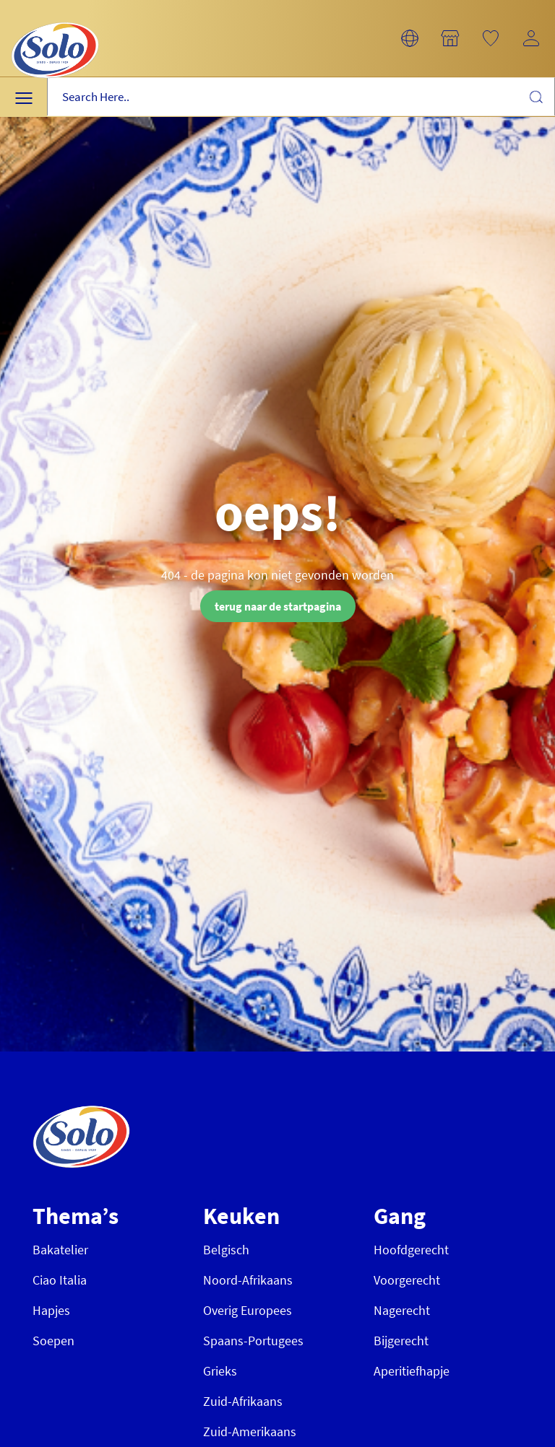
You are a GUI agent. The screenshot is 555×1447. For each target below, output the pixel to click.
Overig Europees (247, 1310)
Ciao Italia (60, 1280)
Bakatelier (60, 1249)
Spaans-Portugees (253, 1340)
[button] (409, 38)
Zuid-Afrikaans (243, 1401)
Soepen (53, 1340)
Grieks (220, 1371)
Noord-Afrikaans (248, 1280)
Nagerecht (402, 1310)
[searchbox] (301, 97)
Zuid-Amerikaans (249, 1431)
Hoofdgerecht (411, 1249)
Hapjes (51, 1310)
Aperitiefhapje (411, 1371)
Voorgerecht (407, 1280)
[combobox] (301, 97)
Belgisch (226, 1249)
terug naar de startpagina (278, 606)
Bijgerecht (401, 1340)
